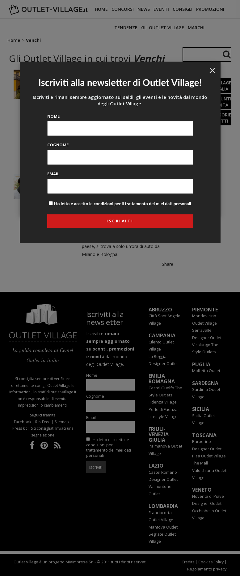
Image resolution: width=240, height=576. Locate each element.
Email (53, 173)
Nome (53, 116)
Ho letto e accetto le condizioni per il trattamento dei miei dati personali (122, 203)
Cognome (58, 145)
